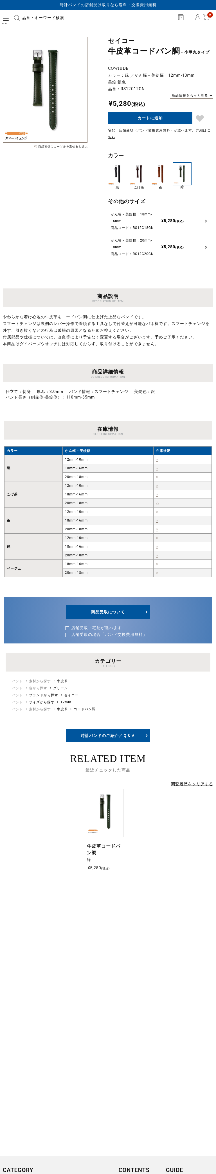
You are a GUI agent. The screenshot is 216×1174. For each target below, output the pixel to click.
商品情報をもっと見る (190, 95)
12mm (65, 702)
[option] (45, 90)
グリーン (60, 688)
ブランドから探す (43, 695)
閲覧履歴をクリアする (192, 784)
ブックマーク (199, 118)
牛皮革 (62, 681)
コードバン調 (85, 709)
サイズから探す (42, 702)
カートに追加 (150, 118)
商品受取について (108, 612)
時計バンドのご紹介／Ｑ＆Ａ (108, 735)
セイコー (71, 695)
